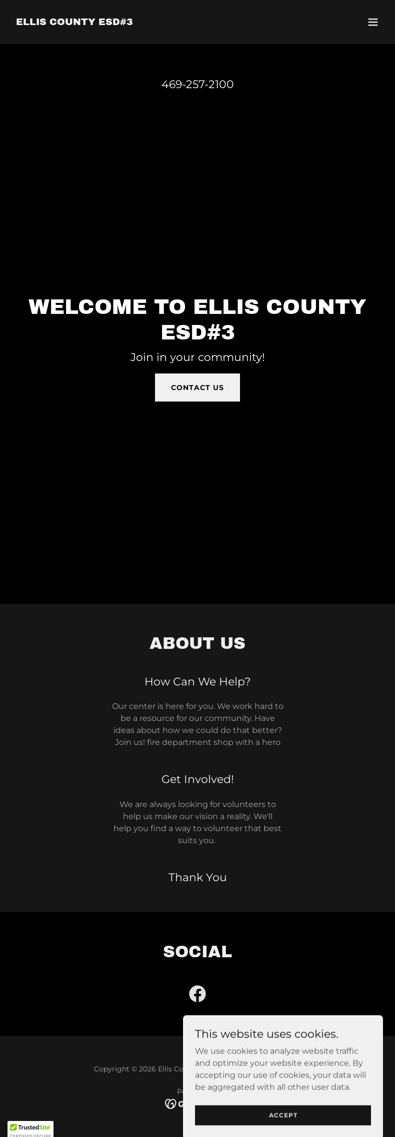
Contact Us (197, 387)
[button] (373, 22)
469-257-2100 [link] (198, 84)
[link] (74, 22)
